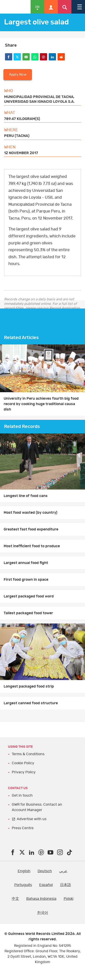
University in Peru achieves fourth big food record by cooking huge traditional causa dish (41, 404)
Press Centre (23, 828)
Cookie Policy (23, 763)
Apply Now (18, 74)
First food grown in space (26, 579)
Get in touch (22, 795)
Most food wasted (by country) (30, 512)
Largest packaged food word (29, 596)
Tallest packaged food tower (28, 613)
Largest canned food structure (31, 703)
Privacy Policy (24, 772)
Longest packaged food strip (29, 686)
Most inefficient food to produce (32, 546)
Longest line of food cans (26, 496)
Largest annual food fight (26, 563)
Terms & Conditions (28, 754)
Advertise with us (31, 819)
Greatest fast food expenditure (31, 529)
